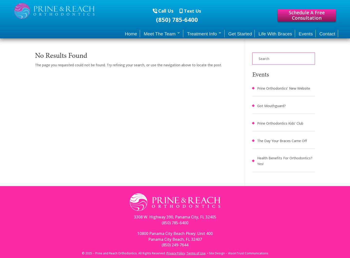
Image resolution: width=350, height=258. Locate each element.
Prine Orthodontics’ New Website (283, 88)
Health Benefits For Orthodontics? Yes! (284, 161)
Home (131, 35)
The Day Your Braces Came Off (282, 140)
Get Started (240, 35)
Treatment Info (202, 35)
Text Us (192, 11)
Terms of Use (196, 253)
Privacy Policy (175, 253)
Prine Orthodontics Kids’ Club (280, 123)
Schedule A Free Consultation (307, 15)
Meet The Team (159, 35)
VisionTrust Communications (248, 253)
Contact (327, 35)
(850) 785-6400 (177, 20)
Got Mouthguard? (271, 105)
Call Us (166, 11)
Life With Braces (275, 35)
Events (306, 35)
